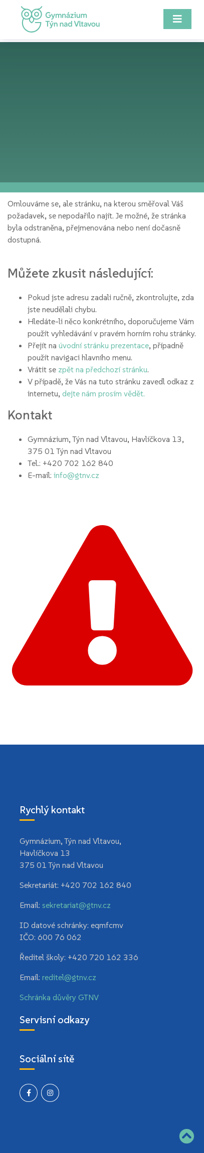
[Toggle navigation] (177, 19)
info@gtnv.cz (76, 475)
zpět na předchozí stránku (102, 369)
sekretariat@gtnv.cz (76, 905)
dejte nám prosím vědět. (103, 393)
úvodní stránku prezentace (104, 345)
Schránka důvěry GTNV (59, 997)
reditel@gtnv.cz (69, 977)
